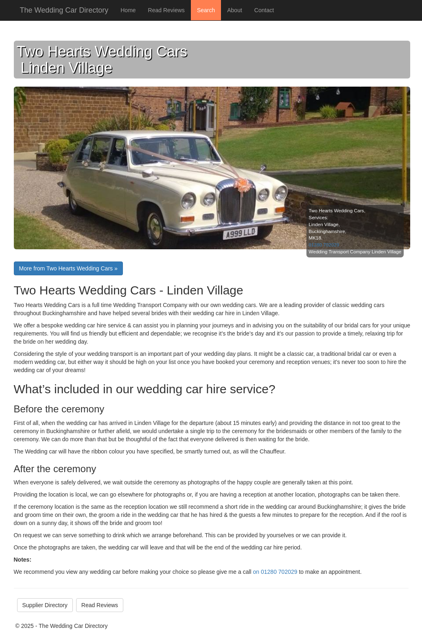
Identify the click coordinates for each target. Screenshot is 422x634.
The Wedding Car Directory (64, 10)
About (234, 10)
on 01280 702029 (275, 572)
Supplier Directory (45, 605)
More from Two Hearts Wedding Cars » (68, 268)
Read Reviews (166, 10)
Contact (264, 10)
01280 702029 (324, 244)
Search (206, 10)
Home (128, 10)
